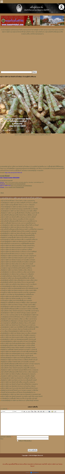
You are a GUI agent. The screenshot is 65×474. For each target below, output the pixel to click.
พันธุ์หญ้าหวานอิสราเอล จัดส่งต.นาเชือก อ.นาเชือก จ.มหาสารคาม (19, 319)
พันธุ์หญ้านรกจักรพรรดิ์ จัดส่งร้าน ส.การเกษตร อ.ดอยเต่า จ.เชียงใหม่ (19, 390)
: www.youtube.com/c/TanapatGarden (12, 187)
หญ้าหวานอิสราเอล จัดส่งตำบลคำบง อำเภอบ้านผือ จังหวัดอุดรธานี (19, 351)
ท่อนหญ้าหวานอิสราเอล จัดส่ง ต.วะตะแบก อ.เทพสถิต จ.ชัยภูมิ (18, 376)
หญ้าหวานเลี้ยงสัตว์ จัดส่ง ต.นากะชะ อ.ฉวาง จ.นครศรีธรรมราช (18, 223)
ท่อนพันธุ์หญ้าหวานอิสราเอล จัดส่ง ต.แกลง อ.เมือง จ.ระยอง (17, 227)
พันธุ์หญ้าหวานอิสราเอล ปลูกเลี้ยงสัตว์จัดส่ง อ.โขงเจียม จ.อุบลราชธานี (20, 213)
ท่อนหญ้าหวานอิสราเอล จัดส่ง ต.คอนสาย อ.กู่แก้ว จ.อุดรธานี (17, 257)
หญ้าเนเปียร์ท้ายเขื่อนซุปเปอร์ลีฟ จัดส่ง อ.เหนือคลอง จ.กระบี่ (17, 365)
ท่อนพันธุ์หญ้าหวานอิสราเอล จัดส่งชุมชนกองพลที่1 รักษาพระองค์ (18, 339)
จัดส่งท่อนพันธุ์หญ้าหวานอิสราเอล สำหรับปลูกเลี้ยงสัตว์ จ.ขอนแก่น (19, 357)
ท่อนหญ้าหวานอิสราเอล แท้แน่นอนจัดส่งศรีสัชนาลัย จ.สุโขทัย (17, 278)
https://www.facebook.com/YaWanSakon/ (21, 185)
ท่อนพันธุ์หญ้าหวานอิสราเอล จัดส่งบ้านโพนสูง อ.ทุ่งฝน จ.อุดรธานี (18, 312)
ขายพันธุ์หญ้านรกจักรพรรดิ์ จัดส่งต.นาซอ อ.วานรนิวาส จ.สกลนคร (19, 317)
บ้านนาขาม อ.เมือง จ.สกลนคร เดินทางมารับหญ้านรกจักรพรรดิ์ (18, 329)
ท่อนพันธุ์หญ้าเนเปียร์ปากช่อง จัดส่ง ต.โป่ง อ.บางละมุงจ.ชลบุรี (17, 282)
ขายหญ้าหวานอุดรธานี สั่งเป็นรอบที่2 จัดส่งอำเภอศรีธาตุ (16, 268)
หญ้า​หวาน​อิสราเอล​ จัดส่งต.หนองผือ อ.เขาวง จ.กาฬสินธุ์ (16, 298)
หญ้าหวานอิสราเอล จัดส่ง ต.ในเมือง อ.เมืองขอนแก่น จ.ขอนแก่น (18, 374)
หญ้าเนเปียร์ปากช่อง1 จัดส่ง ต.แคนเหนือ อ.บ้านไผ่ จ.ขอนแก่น (17, 219)
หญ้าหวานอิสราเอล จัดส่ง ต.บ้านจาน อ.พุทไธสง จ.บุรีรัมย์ (16, 249)
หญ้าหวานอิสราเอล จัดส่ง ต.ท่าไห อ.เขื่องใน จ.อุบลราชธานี (17, 355)
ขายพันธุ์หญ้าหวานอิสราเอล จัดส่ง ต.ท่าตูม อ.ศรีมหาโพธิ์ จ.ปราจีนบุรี (19, 225)
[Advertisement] (32, 40)
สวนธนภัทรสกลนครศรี (6, 180)
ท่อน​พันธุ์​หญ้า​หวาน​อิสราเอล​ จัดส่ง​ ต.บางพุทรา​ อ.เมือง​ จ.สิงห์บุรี (18, 306)
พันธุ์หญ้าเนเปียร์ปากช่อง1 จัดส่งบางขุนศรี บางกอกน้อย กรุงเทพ (18, 347)
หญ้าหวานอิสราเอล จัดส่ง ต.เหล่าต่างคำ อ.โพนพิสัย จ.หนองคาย (18, 335)
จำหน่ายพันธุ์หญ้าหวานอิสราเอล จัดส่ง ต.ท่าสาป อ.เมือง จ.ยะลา (18, 241)
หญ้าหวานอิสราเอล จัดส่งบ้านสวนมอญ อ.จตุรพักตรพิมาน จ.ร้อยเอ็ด (19, 209)
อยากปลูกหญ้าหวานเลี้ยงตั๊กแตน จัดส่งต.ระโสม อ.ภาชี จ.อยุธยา (18, 323)
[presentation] (29, 445)
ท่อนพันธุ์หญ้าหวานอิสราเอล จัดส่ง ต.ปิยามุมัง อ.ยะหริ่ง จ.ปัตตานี (18, 233)
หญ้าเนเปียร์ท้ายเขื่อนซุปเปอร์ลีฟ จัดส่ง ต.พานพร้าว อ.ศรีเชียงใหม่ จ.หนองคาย (22, 229)
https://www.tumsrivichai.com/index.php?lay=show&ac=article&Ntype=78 (24, 182)
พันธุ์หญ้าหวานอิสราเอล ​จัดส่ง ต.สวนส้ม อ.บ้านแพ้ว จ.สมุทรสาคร (18, 255)
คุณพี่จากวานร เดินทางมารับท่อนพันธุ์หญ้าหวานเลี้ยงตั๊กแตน (17, 294)
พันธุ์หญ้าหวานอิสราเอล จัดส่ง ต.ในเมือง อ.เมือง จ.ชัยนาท (16, 270)
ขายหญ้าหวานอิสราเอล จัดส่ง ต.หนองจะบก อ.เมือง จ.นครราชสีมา (19, 290)
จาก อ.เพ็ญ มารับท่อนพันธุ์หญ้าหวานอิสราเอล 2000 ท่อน (16, 331)
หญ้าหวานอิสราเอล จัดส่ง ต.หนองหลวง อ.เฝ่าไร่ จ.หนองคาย (17, 247)
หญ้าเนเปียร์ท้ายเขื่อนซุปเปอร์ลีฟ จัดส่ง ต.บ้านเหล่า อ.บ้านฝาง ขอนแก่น (20, 363)
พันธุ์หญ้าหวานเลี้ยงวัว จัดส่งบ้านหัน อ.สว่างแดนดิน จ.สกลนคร (18, 361)
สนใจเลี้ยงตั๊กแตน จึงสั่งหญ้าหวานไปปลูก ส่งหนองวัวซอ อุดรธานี (18, 321)
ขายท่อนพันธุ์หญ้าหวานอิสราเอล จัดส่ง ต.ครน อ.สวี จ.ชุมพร (17, 286)
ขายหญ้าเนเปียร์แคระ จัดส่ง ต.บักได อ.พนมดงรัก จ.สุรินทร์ (17, 276)
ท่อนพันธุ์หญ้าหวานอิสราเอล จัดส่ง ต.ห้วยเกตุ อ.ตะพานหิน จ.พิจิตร (19, 211)
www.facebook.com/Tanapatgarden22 (15, 183)
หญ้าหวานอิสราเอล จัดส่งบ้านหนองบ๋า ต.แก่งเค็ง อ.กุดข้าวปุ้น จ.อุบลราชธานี (21, 396)
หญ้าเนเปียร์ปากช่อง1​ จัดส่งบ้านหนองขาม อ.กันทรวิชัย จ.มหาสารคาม (20, 310)
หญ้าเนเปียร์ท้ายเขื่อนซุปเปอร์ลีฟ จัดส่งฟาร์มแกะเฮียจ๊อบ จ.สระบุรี (19, 215)
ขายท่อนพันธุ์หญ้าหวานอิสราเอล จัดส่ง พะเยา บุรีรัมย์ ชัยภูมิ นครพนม (20, 400)
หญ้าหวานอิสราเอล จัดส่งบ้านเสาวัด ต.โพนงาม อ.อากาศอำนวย (18, 325)
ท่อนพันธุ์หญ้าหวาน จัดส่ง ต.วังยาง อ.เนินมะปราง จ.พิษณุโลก (17, 274)
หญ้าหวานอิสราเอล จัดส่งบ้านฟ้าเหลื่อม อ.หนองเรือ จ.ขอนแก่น (18, 382)
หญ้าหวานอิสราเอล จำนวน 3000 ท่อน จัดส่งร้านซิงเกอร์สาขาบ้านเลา (19, 388)
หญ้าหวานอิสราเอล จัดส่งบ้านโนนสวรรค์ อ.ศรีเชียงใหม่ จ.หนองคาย (19, 384)
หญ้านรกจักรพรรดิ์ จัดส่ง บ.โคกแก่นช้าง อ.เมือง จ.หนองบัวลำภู (18, 200)
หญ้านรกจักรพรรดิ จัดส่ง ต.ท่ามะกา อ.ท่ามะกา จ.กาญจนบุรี (17, 253)
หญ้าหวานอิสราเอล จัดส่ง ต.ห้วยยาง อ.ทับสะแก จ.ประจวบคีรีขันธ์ (18, 251)
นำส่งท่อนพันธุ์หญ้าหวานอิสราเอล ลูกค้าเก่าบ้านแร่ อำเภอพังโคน (18, 341)
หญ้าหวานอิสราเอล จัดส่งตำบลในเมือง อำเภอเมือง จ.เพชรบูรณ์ (18, 262)
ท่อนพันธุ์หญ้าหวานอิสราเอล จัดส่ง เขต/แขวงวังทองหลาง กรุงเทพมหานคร (21, 394)
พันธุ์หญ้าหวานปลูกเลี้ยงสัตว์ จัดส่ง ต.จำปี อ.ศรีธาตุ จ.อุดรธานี (17, 237)
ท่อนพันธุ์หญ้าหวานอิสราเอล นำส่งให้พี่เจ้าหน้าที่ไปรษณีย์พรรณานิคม (20, 327)
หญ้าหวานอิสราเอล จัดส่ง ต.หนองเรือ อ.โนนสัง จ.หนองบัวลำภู (17, 245)
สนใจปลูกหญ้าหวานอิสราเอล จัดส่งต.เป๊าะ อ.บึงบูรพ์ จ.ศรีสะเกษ (18, 378)
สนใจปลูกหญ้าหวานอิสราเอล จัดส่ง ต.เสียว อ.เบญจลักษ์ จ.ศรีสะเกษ (19, 239)
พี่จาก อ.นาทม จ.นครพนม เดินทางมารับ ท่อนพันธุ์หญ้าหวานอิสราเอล (19, 315)
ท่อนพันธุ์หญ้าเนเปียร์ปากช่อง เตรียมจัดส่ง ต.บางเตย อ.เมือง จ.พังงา (19, 280)
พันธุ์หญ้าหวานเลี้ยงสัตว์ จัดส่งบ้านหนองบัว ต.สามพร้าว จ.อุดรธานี (19, 349)
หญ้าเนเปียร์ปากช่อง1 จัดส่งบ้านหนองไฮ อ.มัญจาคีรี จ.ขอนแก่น (18, 368)
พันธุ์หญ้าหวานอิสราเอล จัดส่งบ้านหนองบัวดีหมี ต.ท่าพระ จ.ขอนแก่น (19, 370)
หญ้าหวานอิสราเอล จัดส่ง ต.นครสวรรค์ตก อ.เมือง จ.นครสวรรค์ (18, 337)
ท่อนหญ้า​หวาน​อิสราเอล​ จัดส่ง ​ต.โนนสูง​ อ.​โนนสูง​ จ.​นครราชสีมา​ (18, 304)
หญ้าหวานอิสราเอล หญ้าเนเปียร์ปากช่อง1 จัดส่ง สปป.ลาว (16, 296)
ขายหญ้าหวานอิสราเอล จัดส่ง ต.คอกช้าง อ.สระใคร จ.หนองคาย (18, 292)
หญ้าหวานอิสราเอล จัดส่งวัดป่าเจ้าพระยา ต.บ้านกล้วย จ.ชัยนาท (18, 386)
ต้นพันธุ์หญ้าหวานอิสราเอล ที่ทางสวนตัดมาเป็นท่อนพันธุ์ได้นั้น (18, 235)
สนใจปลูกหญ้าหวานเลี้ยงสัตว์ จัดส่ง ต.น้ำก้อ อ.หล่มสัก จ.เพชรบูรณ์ (19, 231)
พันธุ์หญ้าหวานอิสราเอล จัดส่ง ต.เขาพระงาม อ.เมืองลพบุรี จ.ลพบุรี (19, 380)
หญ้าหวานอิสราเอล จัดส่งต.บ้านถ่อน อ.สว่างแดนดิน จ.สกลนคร (18, 259)
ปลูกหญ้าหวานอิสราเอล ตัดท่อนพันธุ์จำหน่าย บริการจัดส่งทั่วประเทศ (19, 288)
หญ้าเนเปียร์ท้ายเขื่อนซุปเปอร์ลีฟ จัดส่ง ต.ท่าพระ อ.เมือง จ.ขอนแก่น (19, 372)
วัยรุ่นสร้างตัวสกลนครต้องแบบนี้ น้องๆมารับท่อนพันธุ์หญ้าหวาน (18, 392)
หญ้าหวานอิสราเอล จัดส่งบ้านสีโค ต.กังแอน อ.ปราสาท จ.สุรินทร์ (18, 217)
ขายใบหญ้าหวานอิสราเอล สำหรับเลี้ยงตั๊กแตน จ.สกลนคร (16, 300)
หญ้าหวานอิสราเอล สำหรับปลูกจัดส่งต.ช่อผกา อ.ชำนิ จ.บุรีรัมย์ (18, 343)
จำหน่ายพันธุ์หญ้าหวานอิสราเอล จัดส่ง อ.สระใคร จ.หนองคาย (17, 206)
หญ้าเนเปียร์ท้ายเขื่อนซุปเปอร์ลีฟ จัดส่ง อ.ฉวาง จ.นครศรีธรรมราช (19, 221)
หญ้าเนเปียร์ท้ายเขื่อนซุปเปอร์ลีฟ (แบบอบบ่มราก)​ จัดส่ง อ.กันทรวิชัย (19, 308)
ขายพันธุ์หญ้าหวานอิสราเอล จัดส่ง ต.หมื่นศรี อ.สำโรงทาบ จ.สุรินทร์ (19, 202)
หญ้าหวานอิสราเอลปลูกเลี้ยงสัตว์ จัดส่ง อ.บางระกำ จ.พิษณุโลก (18, 204)
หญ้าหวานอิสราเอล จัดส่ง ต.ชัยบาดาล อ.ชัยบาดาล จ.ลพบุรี (17, 264)
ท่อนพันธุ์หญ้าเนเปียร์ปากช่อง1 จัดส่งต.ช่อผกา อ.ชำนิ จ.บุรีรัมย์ (18, 345)
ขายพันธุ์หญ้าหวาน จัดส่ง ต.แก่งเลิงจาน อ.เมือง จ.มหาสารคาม (18, 272)
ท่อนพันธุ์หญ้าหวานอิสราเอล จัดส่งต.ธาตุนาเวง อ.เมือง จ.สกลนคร (18, 333)
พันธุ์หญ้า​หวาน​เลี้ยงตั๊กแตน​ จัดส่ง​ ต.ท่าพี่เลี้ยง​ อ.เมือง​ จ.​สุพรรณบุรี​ (18, 302)
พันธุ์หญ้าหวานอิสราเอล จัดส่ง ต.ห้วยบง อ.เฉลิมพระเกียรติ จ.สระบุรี (19, 359)
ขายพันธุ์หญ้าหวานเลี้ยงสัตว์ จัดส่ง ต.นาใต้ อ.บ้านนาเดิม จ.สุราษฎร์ (19, 398)
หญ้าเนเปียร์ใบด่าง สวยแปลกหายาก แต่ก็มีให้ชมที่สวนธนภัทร (17, 243)
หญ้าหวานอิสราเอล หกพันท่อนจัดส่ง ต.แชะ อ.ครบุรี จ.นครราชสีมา (19, 353)
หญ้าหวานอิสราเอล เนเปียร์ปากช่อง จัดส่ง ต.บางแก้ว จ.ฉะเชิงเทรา (19, 284)
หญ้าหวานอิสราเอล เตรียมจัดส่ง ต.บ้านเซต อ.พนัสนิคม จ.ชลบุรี (18, 266)
